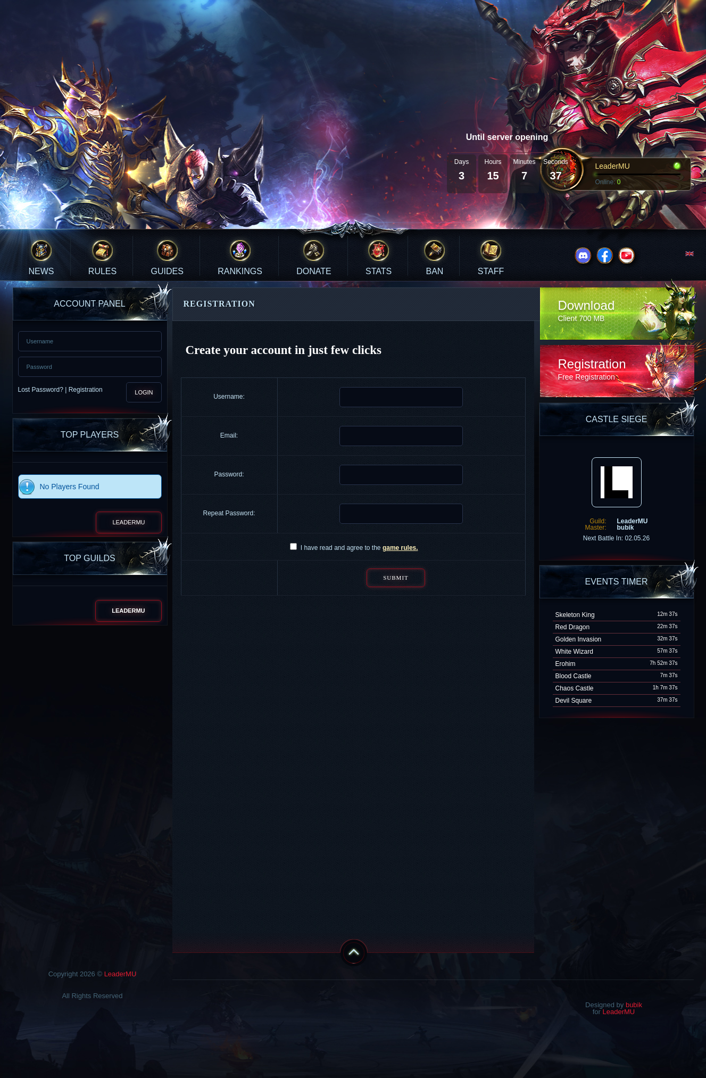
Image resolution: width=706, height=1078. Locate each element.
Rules (102, 271)
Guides (167, 271)
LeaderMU (128, 522)
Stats (379, 271)
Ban (435, 271)
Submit (396, 577)
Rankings (240, 271)
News (41, 271)
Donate (313, 271)
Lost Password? (40, 389)
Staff (491, 271)
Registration (86, 389)
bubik (634, 1005)
